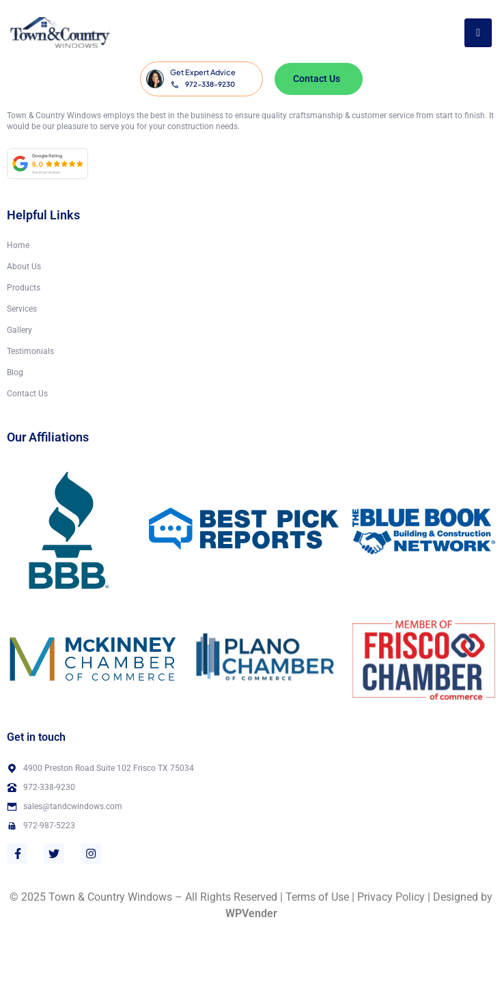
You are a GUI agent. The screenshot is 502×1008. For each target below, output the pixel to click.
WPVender (251, 913)
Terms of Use (317, 896)
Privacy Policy (391, 896)
